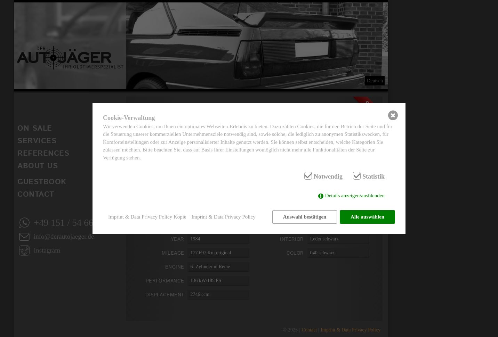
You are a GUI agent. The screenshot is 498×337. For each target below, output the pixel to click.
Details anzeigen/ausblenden (355, 195)
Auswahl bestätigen (305, 217)
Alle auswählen (367, 217)
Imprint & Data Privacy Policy (224, 217)
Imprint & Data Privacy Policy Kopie (147, 217)
